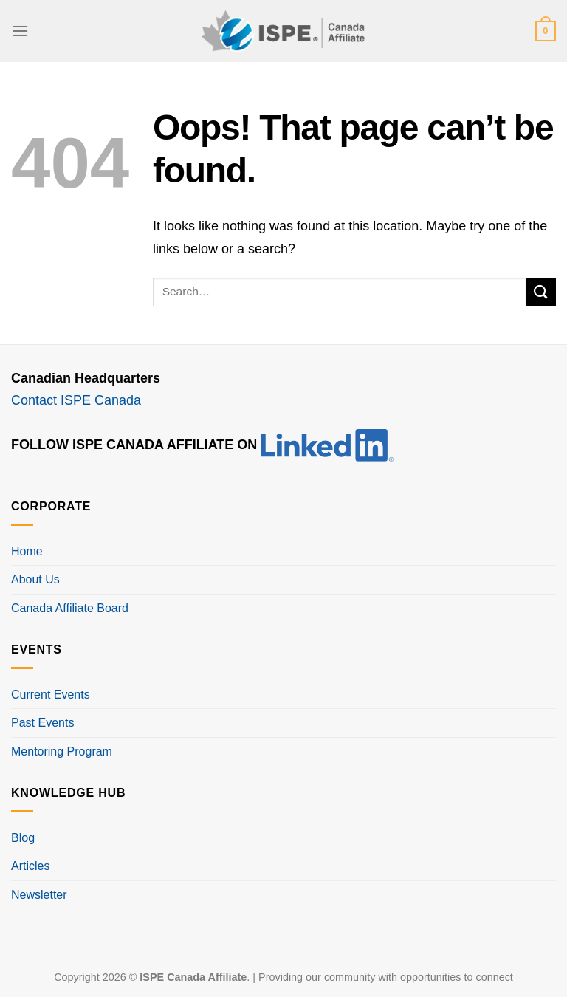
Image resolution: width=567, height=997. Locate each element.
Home (27, 551)
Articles (30, 866)
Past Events (42, 722)
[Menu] (20, 31)
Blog (23, 838)
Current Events (50, 694)
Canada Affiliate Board (69, 608)
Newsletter (39, 894)
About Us (35, 579)
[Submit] (541, 292)
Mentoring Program (61, 751)
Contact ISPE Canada (76, 400)
